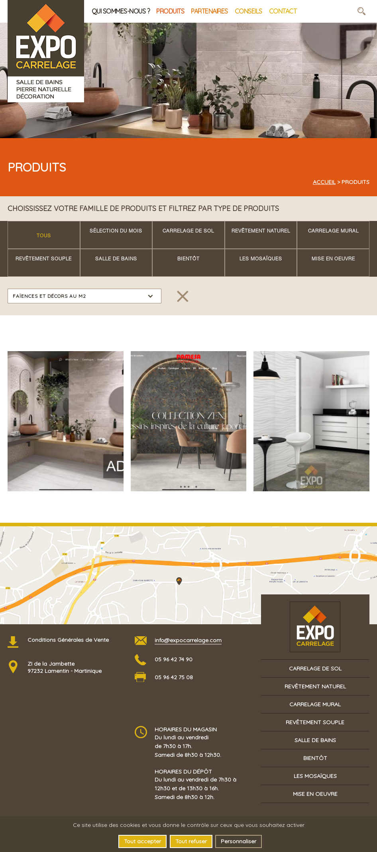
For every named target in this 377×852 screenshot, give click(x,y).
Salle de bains (116, 259)
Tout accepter (142, 841)
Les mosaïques (261, 259)
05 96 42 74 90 (173, 659)
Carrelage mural (333, 231)
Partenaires (209, 11)
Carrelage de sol (188, 231)
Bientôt (188, 259)
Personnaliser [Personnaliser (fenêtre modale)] (238, 841)
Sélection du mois (116, 231)
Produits (170, 11)
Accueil (324, 182)
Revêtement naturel (261, 231)
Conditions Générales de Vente (68, 639)
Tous (44, 236)
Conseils (248, 11)
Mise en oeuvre (333, 259)
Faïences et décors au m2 (49, 296)
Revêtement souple (44, 259)
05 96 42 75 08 (174, 677)
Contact (283, 11)
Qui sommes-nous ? (121, 11)
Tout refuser (191, 841)
